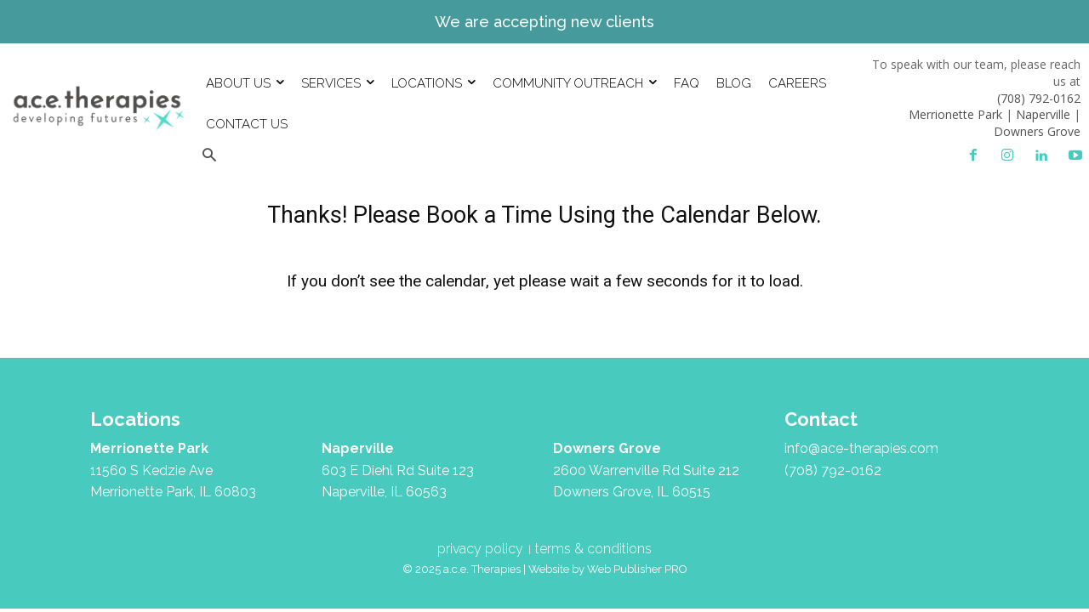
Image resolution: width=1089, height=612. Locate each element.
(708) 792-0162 (1038, 98)
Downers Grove (1037, 131)
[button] (208, 155)
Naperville (1043, 114)
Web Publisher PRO (637, 569)
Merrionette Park (955, 114)
